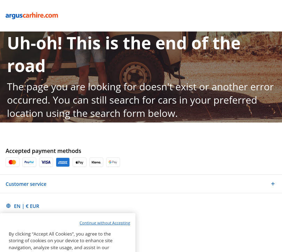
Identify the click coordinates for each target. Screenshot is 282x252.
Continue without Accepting (105, 229)
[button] (141, 184)
